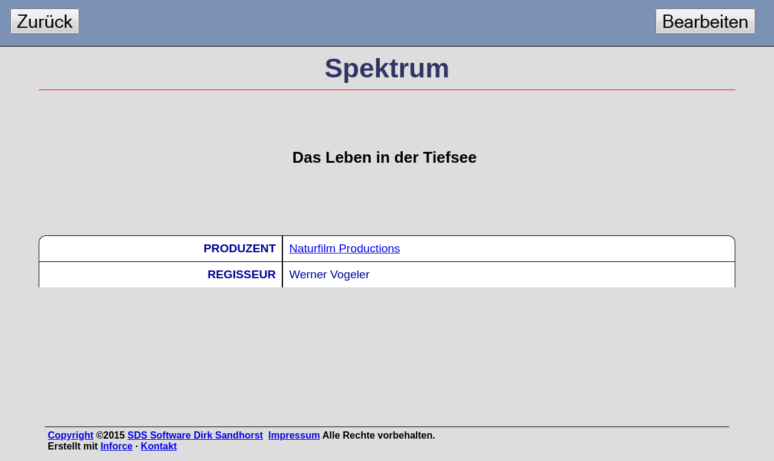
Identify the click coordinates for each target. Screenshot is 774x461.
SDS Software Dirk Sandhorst (195, 435)
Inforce (116, 446)
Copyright (71, 435)
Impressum (294, 435)
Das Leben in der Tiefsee (385, 157)
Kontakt (159, 446)
